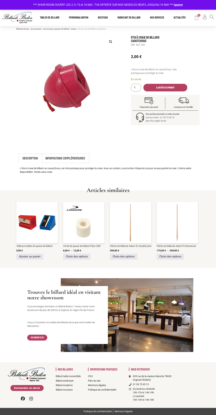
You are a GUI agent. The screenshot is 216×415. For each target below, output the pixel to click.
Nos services (158, 17)
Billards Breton (22, 29)
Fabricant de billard (129, 17)
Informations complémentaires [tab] (65, 158)
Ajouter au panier (165, 87)
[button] (111, 42)
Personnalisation (79, 17)
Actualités (180, 17)
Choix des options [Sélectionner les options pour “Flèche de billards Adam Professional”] (170, 256)
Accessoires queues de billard (56, 29)
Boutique (104, 17)
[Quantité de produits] (136, 87)
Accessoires (36, 29)
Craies (74, 29)
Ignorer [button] (178, 4)
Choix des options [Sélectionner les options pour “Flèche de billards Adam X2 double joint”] (124, 256)
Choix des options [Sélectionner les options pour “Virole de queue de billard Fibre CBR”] (77, 256)
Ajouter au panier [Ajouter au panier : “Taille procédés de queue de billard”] (30, 256)
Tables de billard (50, 17)
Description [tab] (30, 158)
